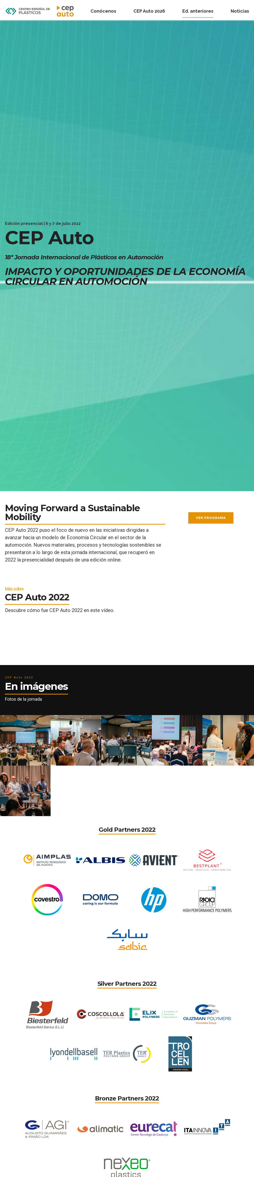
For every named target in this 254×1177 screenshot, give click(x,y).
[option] (127, 255)
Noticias (240, 11)
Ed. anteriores (197, 11)
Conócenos (103, 11)
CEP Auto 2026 (149, 11)
